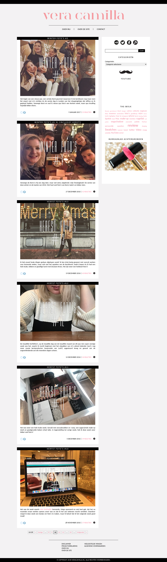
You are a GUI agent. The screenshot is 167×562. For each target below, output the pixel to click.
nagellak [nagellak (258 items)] (140, 118)
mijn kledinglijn (46, 509)
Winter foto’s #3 (57, 38)
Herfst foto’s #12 (57, 283)
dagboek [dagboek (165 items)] (143, 111)
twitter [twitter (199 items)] (132, 130)
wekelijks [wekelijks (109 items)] (108, 133)
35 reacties (86, 112)
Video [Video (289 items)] (138, 129)
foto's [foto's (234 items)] (127, 113)
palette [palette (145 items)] (136, 122)
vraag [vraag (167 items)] (144, 130)
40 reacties (86, 273)
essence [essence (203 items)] (112, 113)
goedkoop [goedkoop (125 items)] (134, 114)
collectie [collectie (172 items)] (136, 111)
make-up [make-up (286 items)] (124, 118)
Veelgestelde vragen (93, 544)
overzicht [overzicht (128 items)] (129, 122)
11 (59, 532)
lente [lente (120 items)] (145, 116)
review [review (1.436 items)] (133, 125)
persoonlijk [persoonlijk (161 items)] (109, 126)
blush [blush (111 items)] (119, 111)
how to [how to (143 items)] (118, 116)
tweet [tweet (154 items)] (126, 130)
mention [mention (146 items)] (132, 119)
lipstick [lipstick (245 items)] (108, 118)
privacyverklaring (69, 546)
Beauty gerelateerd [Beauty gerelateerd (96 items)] (111, 111)
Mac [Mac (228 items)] (117, 118)
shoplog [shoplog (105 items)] (144, 126)
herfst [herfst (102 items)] (107, 116)
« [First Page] (35, 532)
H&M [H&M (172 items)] (140, 113)
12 (63, 532)
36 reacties (86, 357)
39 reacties (86, 439)
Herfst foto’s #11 (57, 367)
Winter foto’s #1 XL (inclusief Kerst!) (57, 122)
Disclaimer (66, 544)
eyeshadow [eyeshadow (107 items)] (120, 114)
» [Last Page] (86, 532)
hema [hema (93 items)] (145, 114)
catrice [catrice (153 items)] (129, 111)
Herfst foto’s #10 (58, 449)
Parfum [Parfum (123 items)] (144, 122)
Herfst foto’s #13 (57, 201)
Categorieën (109, 61)
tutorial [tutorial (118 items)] (120, 130)
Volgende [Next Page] (80, 532)
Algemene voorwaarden (94, 546)
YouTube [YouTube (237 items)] (115, 132)
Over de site (84, 29)
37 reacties (86, 523)
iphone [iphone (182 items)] (131, 116)
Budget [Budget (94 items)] (124, 111)
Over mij (66, 29)
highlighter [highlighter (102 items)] (112, 116)
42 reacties (86, 192)
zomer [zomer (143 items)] (121, 133)
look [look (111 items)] (113, 119)
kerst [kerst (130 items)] (136, 116)
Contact (101, 29)
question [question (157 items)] (120, 126)
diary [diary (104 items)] (106, 114)
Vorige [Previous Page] (40, 532)
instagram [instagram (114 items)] (125, 116)
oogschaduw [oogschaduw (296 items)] (117, 121)
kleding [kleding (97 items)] (141, 116)
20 (70, 532)
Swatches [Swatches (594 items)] (111, 129)
